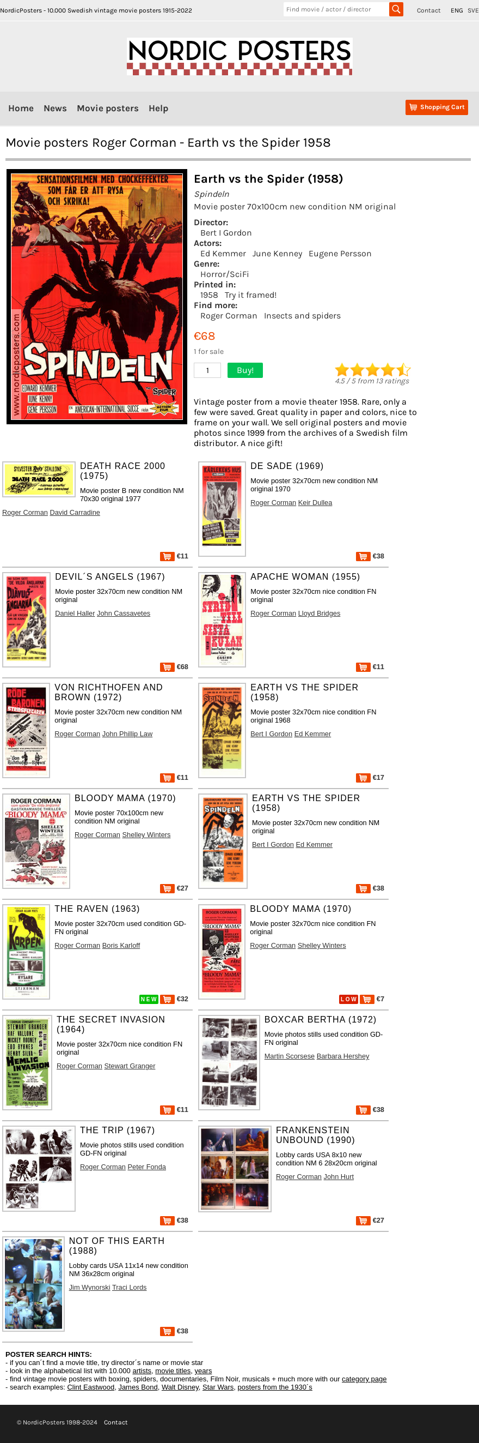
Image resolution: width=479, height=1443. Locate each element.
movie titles (173, 1371)
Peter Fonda (147, 1167)
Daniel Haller (75, 613)
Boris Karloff (121, 945)
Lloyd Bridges (319, 613)
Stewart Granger (130, 1066)
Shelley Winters (146, 835)
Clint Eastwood (90, 1387)
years (203, 1371)
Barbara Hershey (343, 1056)
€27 (174, 888)
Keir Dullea (315, 502)
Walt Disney (180, 1387)
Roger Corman (228, 315)
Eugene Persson (340, 253)
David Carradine (75, 512)
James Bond (137, 1387)
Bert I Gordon (226, 232)
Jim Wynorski (89, 1287)
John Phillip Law (127, 734)
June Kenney (277, 253)
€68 (174, 667)
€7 (372, 999)
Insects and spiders (302, 315)
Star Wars (218, 1387)
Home (21, 108)
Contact (429, 10)
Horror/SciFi (224, 274)
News (55, 108)
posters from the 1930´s (275, 1387)
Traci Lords (129, 1287)
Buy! (245, 370)
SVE (473, 10)
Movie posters (108, 108)
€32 (174, 999)
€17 (370, 777)
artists (141, 1371)
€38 (370, 556)
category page (364, 1379)
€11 (174, 556)
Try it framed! (251, 295)
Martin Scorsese (290, 1056)
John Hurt (339, 1177)
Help (158, 108)
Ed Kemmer (223, 253)
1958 (209, 295)
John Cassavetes (123, 613)
